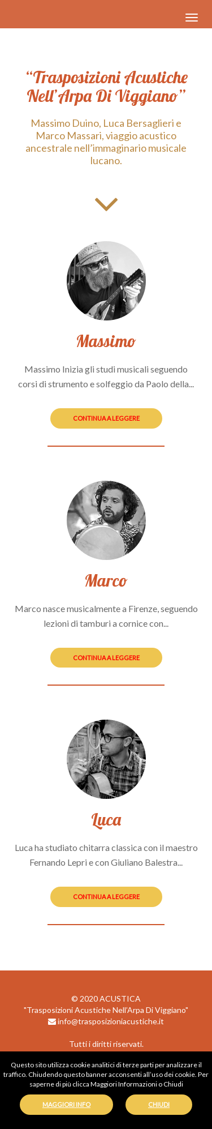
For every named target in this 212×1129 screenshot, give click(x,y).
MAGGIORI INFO (66, 1104)
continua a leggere (106, 418)
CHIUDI (159, 1104)
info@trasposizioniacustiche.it (106, 1021)
